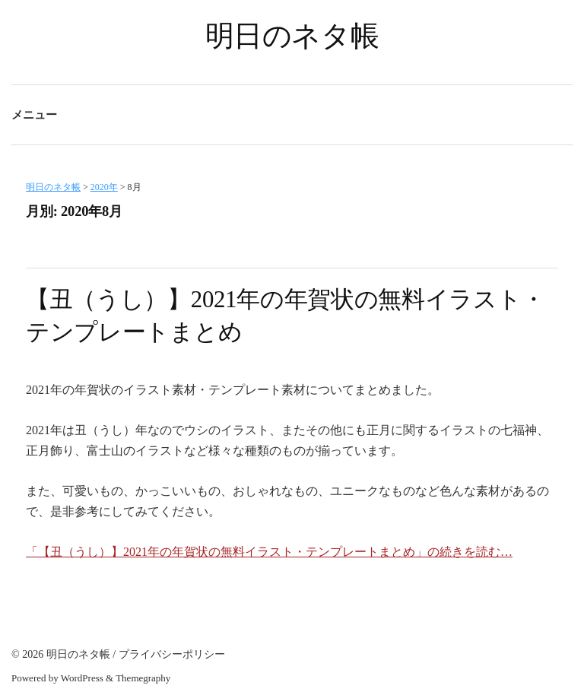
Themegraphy (143, 678)
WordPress (82, 678)
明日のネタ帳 (292, 36)
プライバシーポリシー (172, 654)
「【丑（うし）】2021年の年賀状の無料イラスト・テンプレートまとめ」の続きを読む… (269, 551)
